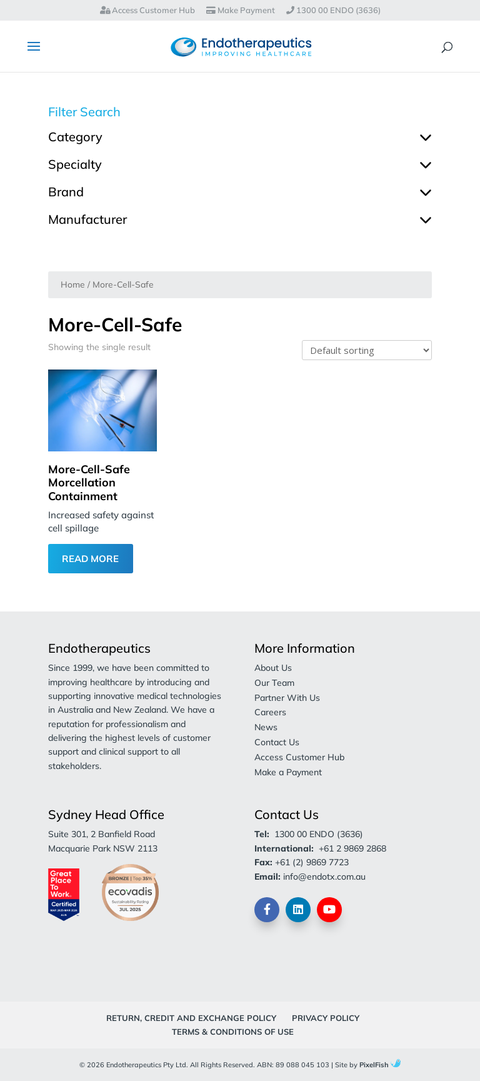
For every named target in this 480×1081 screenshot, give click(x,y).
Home (73, 284)
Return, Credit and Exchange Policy (191, 1018)
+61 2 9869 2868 (352, 848)
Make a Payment (288, 772)
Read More (90, 559)
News (266, 727)
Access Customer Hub (147, 10)
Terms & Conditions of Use (233, 1032)
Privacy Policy (325, 1018)
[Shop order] (367, 350)
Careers (270, 712)
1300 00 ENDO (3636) (333, 10)
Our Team (274, 682)
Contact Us (276, 742)
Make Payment (240, 10)
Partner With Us (287, 697)
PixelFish (380, 1064)
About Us (273, 667)
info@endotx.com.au (324, 876)
